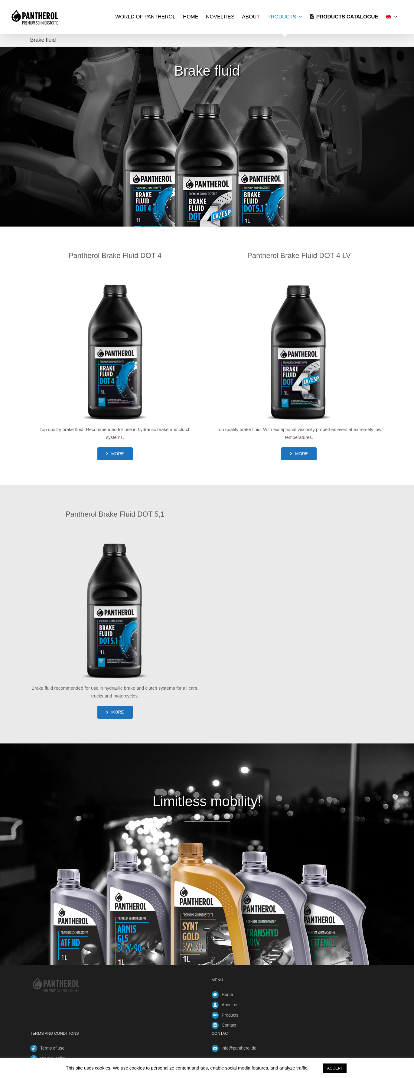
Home (227, 994)
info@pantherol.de (239, 1048)
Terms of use (52, 1048)
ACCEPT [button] (335, 1068)
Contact (229, 1025)
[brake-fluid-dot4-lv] (299, 270)
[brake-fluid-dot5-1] (115, 528)
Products (230, 1015)
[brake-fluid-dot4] (115, 270)
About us (230, 1004)
